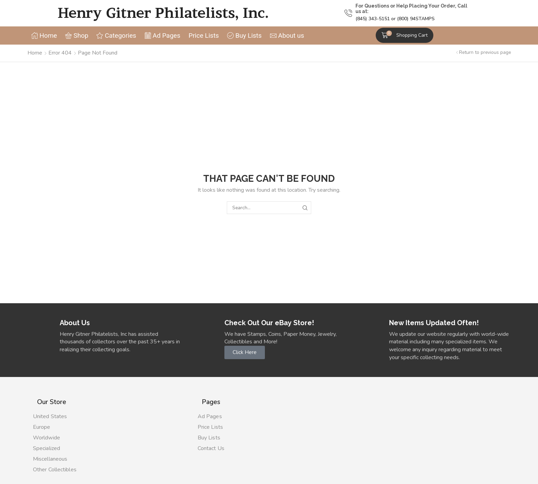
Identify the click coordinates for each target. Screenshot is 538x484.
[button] (404, 35)
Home (34, 53)
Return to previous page (485, 52)
